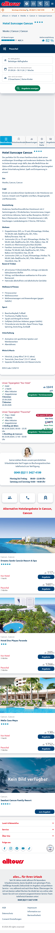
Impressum (32, 907)
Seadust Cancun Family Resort (16, 800)
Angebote (50, 140)
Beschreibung (6, 140)
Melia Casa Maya (9, 720)
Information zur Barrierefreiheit (34, 913)
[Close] (52, 10)
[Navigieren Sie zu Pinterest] (16, 848)
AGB (4, 907)
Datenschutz (7, 913)
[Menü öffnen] (52, 3)
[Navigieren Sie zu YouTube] (23, 848)
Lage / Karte (41, 141)
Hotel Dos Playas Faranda (14, 640)
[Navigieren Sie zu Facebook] (4, 848)
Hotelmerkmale (18, 140)
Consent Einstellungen (11, 919)
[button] (27, 823)
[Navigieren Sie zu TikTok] (29, 848)
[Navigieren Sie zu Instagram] (10, 848)
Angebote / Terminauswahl (40, 395)
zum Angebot (44, 812)
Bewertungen (31, 140)
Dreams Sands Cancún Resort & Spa (19, 560)
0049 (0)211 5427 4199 (27, 472)
